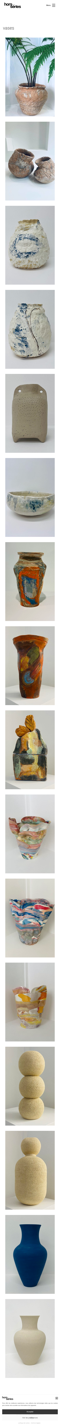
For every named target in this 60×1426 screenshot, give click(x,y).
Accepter (29, 1412)
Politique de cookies (24, 1423)
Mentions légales (35, 1423)
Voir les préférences (30, 1418)
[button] (57, 1398)
